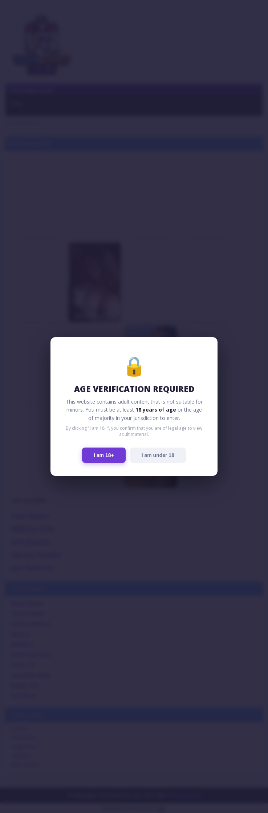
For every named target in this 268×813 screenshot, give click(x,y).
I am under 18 (158, 455)
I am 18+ (104, 455)
